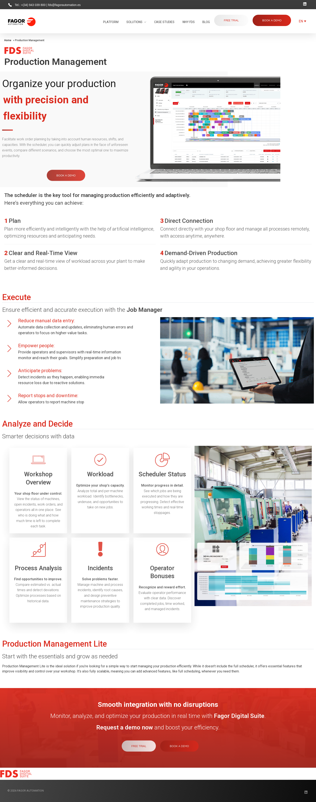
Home (7, 40)
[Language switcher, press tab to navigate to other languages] (302, 21)
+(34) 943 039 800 (34, 5)
